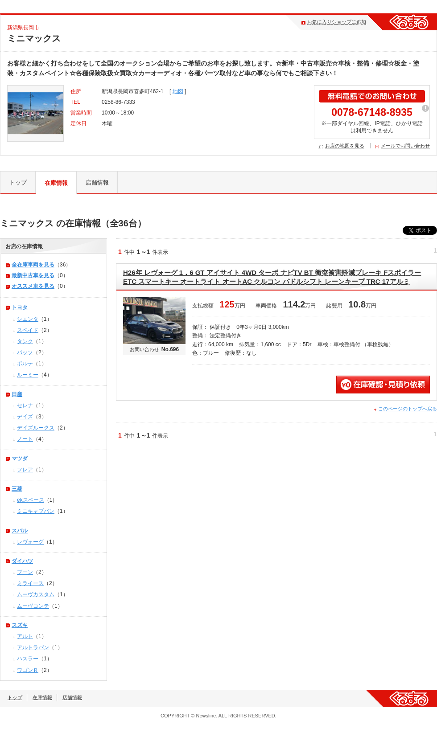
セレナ (25, 405)
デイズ (25, 417)
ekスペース (30, 500)
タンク (25, 341)
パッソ (25, 352)
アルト (25, 636)
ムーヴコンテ (33, 606)
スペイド (27, 330)
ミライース (30, 583)
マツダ (20, 458)
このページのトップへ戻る (407, 408)
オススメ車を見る (33, 286)
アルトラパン (33, 647)
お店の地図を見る (344, 145)
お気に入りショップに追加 (336, 22)
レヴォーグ (30, 542)
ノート (25, 439)
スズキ (20, 625)
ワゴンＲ (27, 670)
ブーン (25, 572)
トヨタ (20, 307)
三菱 (17, 489)
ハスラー (27, 658)
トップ (18, 182)
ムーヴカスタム (35, 594)
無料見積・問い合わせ (383, 384)
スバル (20, 531)
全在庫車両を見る (33, 265)
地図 (178, 91)
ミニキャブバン (35, 511)
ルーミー (27, 375)
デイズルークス (35, 428)
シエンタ (27, 319)
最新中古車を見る (33, 275)
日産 (17, 394)
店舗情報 (97, 182)
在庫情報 (56, 183)
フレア (25, 470)
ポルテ (25, 363)
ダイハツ (22, 561)
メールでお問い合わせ (405, 145)
